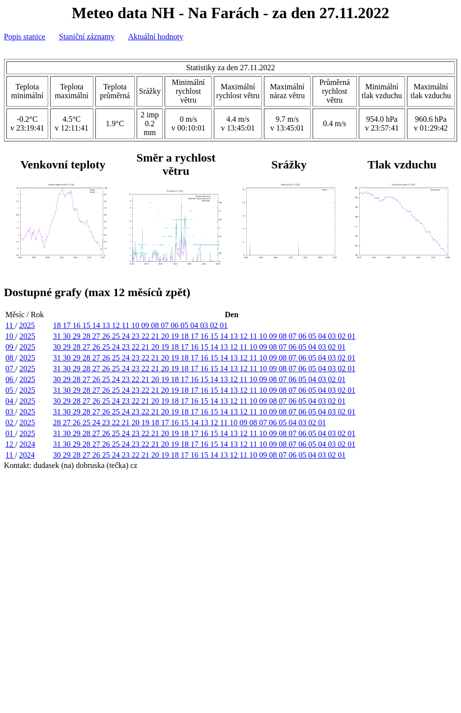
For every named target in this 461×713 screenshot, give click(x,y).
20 (166, 336)
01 (224, 325)
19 (176, 336)
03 (205, 325)
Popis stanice (24, 36)
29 (78, 336)
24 (127, 336)
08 (156, 325)
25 (117, 336)
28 (87, 336)
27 (97, 336)
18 (58, 325)
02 (215, 325)
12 (117, 325)
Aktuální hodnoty (155, 36)
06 (175, 325)
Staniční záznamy (87, 36)
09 (146, 325)
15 (87, 325)
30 (68, 336)
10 (136, 325)
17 (68, 325)
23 (137, 336)
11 (10, 325)
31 (58, 336)
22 (146, 336)
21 (156, 336)
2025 (27, 325)
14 (97, 325)
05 (185, 325)
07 (166, 325)
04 (195, 325)
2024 (27, 444)
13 (107, 325)
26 (107, 336)
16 (78, 325)
